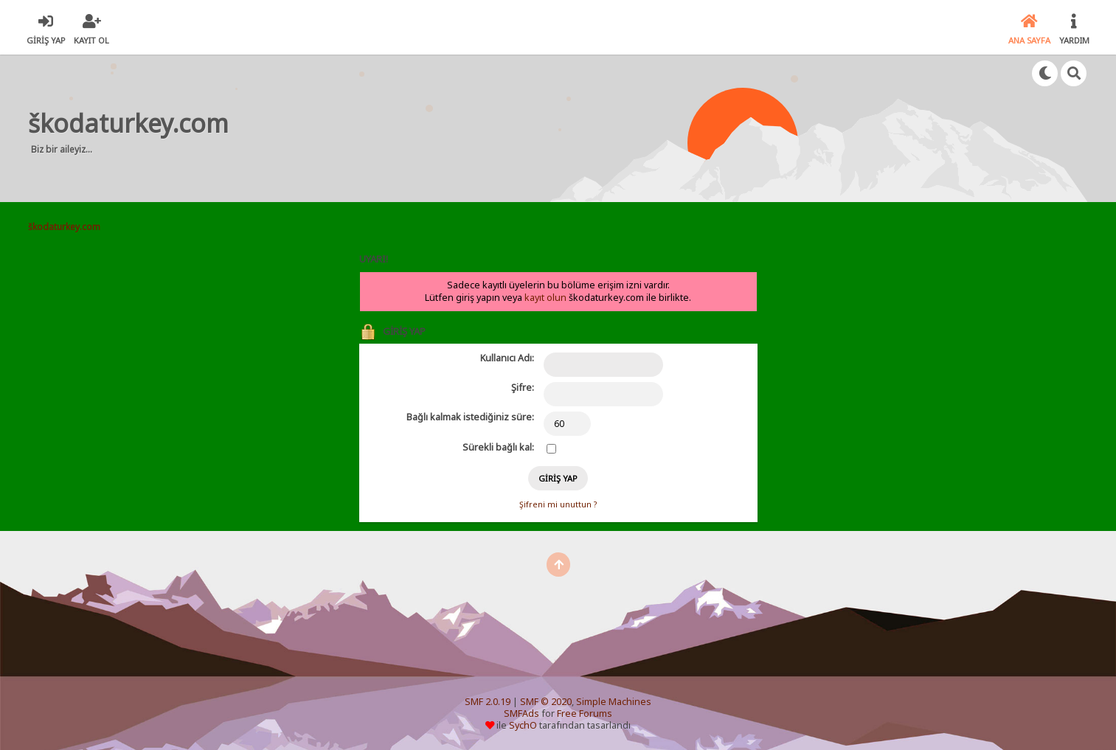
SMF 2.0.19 (487, 701)
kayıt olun (545, 297)
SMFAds (521, 713)
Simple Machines (613, 701)
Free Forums (584, 713)
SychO (523, 725)
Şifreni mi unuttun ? (558, 504)
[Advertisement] (518, 128)
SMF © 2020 (546, 701)
